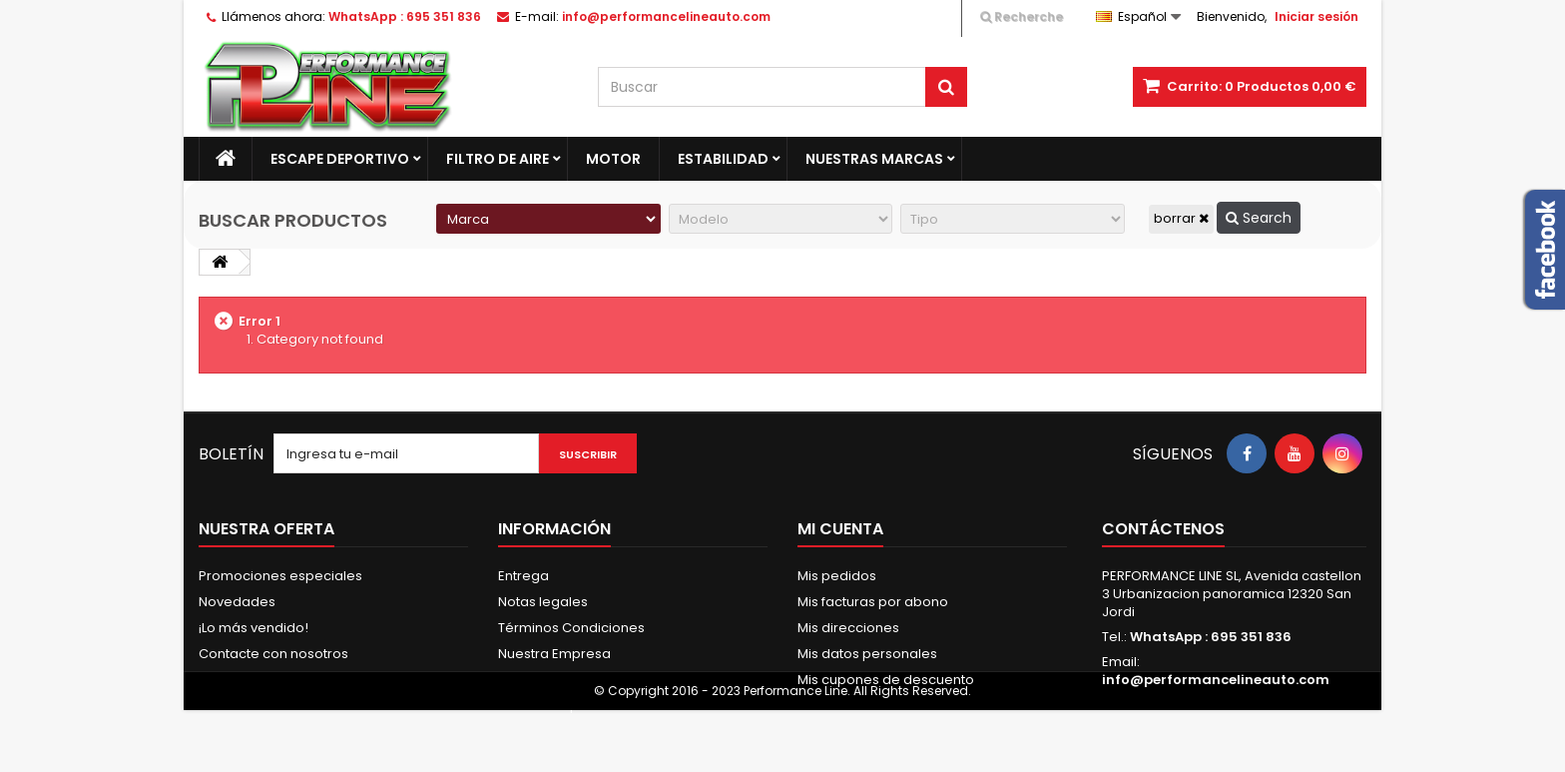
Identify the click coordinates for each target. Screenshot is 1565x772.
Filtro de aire (497, 159)
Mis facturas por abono (872, 601)
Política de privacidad (569, 705)
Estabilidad (723, 159)
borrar (1181, 218)
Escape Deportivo (339, 159)
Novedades (237, 601)
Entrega (523, 575)
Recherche (1021, 16)
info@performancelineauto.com (1215, 679)
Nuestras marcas (874, 159)
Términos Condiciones (571, 627)
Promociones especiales (280, 575)
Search (1259, 218)
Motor (613, 159)
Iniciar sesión (1316, 16)
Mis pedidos (836, 575)
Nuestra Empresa (554, 653)
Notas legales (543, 601)
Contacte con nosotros (273, 653)
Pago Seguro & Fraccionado (590, 679)
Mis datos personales (867, 653)
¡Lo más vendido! (253, 627)
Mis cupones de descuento (885, 679)
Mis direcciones (848, 627)
